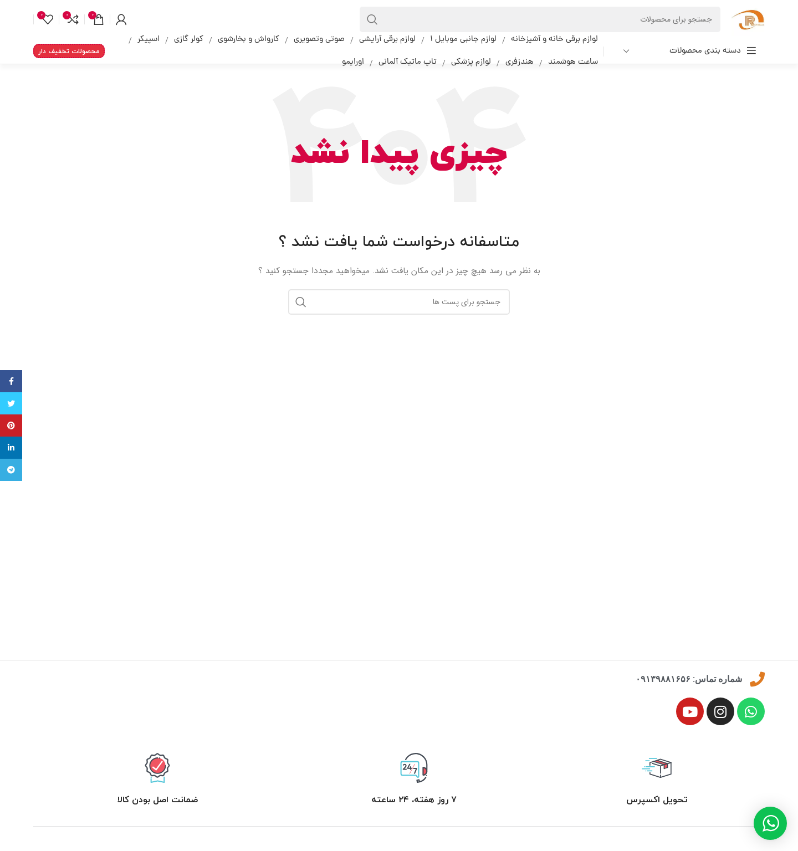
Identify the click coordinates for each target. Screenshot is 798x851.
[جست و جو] (540, 19)
